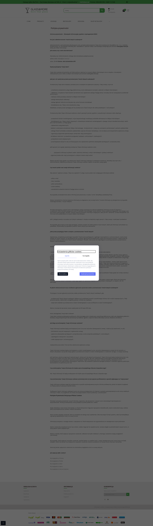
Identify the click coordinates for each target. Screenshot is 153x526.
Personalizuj (63, 274)
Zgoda (67, 256)
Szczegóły (86, 256)
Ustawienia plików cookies (69, 251)
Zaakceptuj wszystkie (87, 274)
